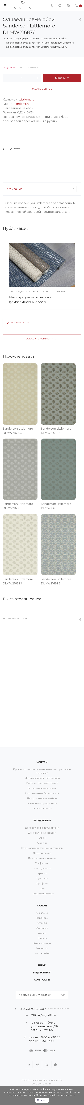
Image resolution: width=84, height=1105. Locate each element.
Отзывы (42, 922)
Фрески (42, 843)
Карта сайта (42, 953)
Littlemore (27, 99)
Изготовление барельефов (42, 793)
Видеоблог (42, 972)
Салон (42, 905)
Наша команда (42, 943)
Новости (42, 938)
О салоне (42, 912)
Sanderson (21, 103)
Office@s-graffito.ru (44, 1015)
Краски (42, 873)
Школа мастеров (42, 808)
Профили (42, 883)
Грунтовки (42, 878)
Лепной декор (42, 853)
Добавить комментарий (42, 413)
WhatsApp (55, 1064)
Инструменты (42, 868)
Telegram (37, 1064)
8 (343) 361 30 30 (32, 1008)
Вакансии (42, 948)
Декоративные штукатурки (42, 827)
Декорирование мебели (42, 798)
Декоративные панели (42, 858)
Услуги (42, 762)
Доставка (42, 928)
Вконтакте (28, 1064)
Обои (42, 837)
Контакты (42, 979)
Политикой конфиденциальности (55, 1095)
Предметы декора (42, 893)
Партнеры (42, 917)
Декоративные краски (42, 832)
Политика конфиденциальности (42, 1080)
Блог (42, 965)
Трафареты (42, 863)
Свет (42, 888)
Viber (46, 1064)
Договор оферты (42, 1084)
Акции (42, 933)
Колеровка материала (42, 788)
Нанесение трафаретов (42, 803)
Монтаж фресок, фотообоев (42, 778)
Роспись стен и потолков (42, 783)
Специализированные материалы (42, 848)
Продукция (42, 820)
